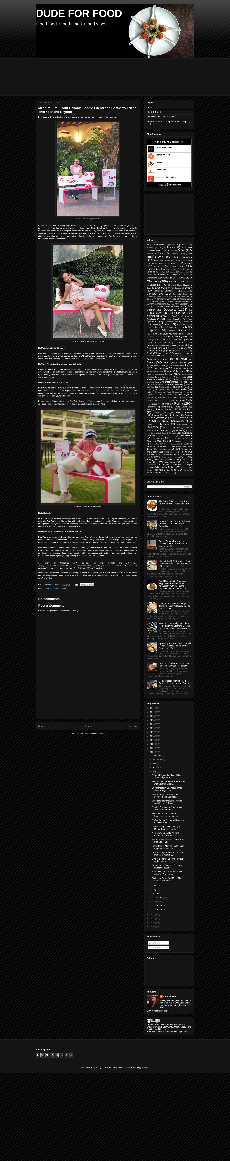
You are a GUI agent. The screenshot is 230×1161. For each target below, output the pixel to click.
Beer (168, 257)
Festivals (183, 327)
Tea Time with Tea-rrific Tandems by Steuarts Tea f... (168, 840)
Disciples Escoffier (171, 316)
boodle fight (158, 260)
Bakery (181, 250)
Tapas (149, 449)
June (154, 885)
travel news (172, 457)
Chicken (153, 281)
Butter (165, 269)
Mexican (188, 382)
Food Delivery (61, 589)
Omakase (158, 392)
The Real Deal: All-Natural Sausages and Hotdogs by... (166, 814)
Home (88, 726)
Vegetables (152, 462)
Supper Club (154, 444)
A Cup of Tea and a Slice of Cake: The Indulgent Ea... (167, 776)
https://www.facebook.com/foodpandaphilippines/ (90, 565)
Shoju (149, 430)
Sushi (164, 444)
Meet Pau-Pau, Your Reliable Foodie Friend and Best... (165, 795)
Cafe (180, 269)
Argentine (150, 247)
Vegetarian (170, 462)
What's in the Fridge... (165, 467)
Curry (166, 306)
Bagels (171, 251)
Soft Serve (162, 433)
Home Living (170, 356)
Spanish (157, 438)
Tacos (149, 446)
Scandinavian (182, 424)
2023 (152, 914)
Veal (178, 460)
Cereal (185, 274)
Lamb (182, 371)
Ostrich (185, 392)
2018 (152, 736)
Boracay (184, 260)
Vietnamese (164, 464)
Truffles (183, 457)
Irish (163, 365)
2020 (152, 744)
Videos (185, 462)
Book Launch (172, 260)
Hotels (173, 359)
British (156, 266)
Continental (161, 299)
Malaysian (162, 379)
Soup (179, 433)
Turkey (150, 460)
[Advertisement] (107, 76)
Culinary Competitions (156, 304)
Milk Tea (150, 387)
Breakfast (186, 263)
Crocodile (177, 301)
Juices (175, 368)
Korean (168, 371)
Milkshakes (162, 387)
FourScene (171, 345)
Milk (187, 384)
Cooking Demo (185, 299)
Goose (177, 351)
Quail (164, 412)
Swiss (186, 444)
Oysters (150, 395)
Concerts (150, 299)
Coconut (178, 288)
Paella (159, 394)
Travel (157, 457)
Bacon (160, 250)
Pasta (181, 394)
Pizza (182, 400)
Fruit (149, 348)
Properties (155, 412)
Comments (155, 947)
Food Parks (165, 343)
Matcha (186, 380)
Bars (160, 253)
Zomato (169, 473)
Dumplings (177, 319)
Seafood (153, 427)
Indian (166, 362)
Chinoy (189, 282)
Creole (168, 301)
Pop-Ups (165, 404)
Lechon (169, 374)
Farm (179, 325)
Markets (175, 380)
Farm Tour (160, 327)
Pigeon (162, 400)
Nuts (149, 392)
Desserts (169, 309)
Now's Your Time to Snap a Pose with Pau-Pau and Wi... (167, 873)
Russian (181, 418)
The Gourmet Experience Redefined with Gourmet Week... (168, 782)
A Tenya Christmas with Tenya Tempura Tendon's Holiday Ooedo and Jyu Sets (174, 606)
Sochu (153, 433)
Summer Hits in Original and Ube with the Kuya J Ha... (167, 789)
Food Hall (176, 340)
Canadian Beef (183, 272)
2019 (152, 740)
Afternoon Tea (162, 245)
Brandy (173, 263)
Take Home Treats (179, 446)
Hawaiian (178, 353)
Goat (169, 351)
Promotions (185, 409)
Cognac (157, 291)
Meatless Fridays (154, 382)
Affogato (150, 245)
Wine (173, 469)
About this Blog (154, 112)
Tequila (166, 452)
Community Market (182, 296)
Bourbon (162, 263)
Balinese (150, 253)
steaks (177, 441)
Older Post (132, 726)
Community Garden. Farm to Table (159, 296)
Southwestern (185, 435)
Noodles (183, 389)
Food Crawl (187, 334)
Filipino (152, 330)
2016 (152, 728)
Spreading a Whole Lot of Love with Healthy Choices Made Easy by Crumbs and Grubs (175, 646)
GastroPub (174, 348)
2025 (152, 922)
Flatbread (171, 331)
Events (165, 324)
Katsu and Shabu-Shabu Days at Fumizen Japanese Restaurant (174, 664)
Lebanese (158, 374)
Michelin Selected (157, 384)
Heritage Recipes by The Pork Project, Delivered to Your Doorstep (175, 682)
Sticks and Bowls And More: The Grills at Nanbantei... (166, 879)
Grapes (186, 351)
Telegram (105, 401)
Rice (162, 417)
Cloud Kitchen (183, 285)
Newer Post (44, 726)
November (157, 905)
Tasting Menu (162, 449)
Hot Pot (161, 359)
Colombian (185, 291)
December (157, 909)
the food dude (169, 1024)
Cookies (172, 299)
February (156, 759)
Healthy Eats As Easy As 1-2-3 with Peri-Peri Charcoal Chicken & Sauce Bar (175, 523)
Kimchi (185, 368)
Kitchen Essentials (154, 371)
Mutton (174, 389)
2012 (152, 712)
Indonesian (181, 362)
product (149, 410)
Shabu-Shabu (175, 428)
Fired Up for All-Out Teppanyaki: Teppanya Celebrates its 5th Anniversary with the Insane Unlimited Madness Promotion (173, 585)
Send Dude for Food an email (160, 117)
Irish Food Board (175, 365)
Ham (167, 353)
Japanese (159, 368)
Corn (161, 301)
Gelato (184, 348)
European (154, 325)
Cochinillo (150, 288)
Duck (162, 319)
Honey (182, 356)
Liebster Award (186, 374)
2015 (152, 724)
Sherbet (186, 428)
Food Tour (178, 343)
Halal (159, 353)
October (156, 901)
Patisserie (161, 397)
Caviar (174, 274)
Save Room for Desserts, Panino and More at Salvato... (167, 802)
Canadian (171, 272)
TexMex (177, 452)
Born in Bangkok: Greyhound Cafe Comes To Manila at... (167, 853)
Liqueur (179, 377)
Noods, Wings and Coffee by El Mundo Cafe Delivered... (166, 827)
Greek (149, 353)
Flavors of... (185, 330)
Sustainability (175, 444)
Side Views (159, 430)
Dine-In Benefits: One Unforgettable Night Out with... (168, 860)
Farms (171, 327)
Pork (177, 403)
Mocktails (173, 387)
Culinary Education (180, 304)
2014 (152, 720)
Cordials (153, 301)
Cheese (181, 277)
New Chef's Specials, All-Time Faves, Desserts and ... (165, 834)
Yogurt (158, 472)
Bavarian (175, 253)
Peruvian (150, 400)
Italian (188, 365)
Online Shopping (172, 392)
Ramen (188, 412)
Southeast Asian (168, 436)
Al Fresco (185, 245)
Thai (185, 452)
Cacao (172, 269)
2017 (152, 732)
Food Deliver (155, 337)
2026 (152, 926)
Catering (161, 274)
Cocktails (162, 287)
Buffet (181, 266)
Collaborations (170, 291)
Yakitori (149, 473)
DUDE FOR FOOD (79, 13)
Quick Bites (175, 412)
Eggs (176, 322)
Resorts (188, 415)
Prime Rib (165, 407)
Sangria (150, 424)
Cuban (186, 301)
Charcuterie (166, 278)
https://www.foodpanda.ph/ (52, 565)
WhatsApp (92, 401)
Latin (149, 374)
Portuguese (151, 407)
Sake (189, 417)
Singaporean (175, 430)
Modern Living (186, 387)
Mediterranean (172, 382)
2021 (152, 748)
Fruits (159, 348)
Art (159, 248)
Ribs (153, 417)
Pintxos (171, 400)
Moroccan (165, 389)
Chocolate (155, 284)
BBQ (185, 253)
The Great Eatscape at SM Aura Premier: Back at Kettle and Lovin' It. (174, 503)
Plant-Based (152, 404)
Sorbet (171, 433)
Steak (164, 441)
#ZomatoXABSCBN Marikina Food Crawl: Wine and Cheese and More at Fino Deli (175, 563)
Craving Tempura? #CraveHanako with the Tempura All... (167, 808)
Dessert (151, 309)
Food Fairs (160, 339)
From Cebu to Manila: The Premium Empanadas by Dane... (168, 847)
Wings (186, 470)
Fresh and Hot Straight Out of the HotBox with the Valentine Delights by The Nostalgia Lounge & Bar (174, 625)
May (154, 771)
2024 (152, 918)
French (184, 345)
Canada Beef (160, 272)
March (155, 763)
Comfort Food (155, 293)
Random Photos (159, 415)
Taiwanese (161, 446)
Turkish (162, 460)
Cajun (187, 269)
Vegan (186, 460)
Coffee (188, 287)
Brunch (168, 266)
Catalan (150, 274)
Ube (170, 460)
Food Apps (49, 589)
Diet (190, 310)
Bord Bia (150, 263)
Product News (164, 409)
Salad (156, 421)
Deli (185, 306)
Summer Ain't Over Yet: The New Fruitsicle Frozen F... (167, 866)
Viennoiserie (151, 465)
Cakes (149, 272)
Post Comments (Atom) (94, 734)
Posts (152, 943)
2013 (152, 716)
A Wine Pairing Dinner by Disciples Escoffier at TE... (168, 821)
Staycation (151, 441)
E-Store (189, 319)
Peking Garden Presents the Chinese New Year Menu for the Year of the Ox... (173, 543)
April (154, 767)
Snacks (189, 431)
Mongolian (153, 389)
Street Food (187, 441)
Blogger (145, 1067)
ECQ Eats (154, 321)
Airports (175, 245)
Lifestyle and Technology (160, 377)
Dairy (176, 306)
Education (167, 322)
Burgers (151, 269)
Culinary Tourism (154, 306)
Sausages (164, 424)
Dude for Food (53, 584)
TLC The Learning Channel (169, 454)
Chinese (173, 281)
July (154, 889)
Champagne (152, 278)
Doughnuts (151, 319)
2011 (152, 708)
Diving (186, 316)
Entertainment (186, 322)
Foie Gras (157, 334)
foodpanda (159, 345)
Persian (185, 398)
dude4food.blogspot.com (176, 1031)
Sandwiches (178, 421)
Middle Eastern (174, 384)
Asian (170, 247)
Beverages (186, 257)
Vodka (178, 464)
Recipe (175, 415)
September (157, 897)
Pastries (150, 398)
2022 (152, 752)
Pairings (171, 395)
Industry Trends (152, 365)
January (156, 755)
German (150, 351)
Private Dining (181, 407)
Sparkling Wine (180, 438)
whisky (162, 470)
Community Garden (180, 294)
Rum (171, 418)
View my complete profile (158, 1011)
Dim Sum (155, 313)
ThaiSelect (151, 454)
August (155, 893)
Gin (161, 351)
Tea (172, 449)
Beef (150, 257)
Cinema (171, 285)
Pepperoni (173, 397)
